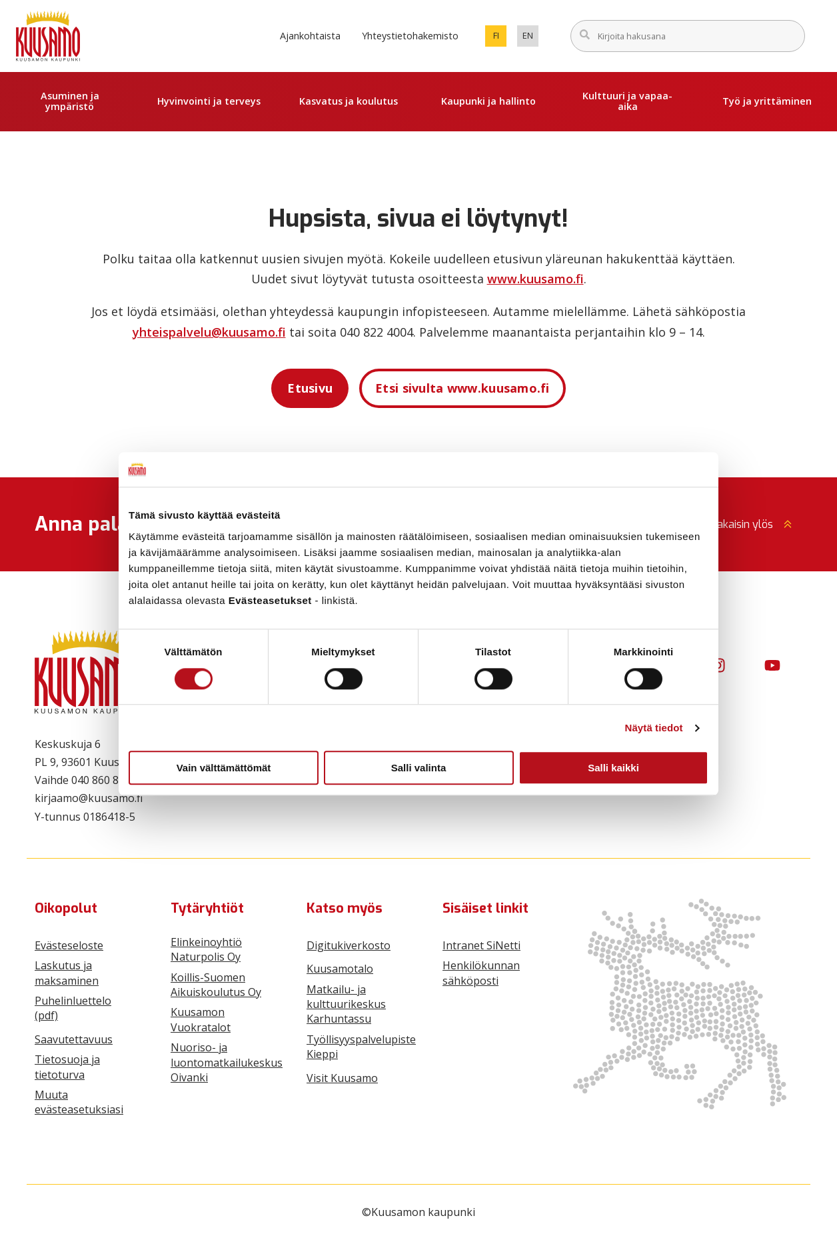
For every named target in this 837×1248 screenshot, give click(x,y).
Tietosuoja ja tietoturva (67, 1066)
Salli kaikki (613, 767)
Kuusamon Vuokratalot (201, 1019)
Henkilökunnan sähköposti (481, 972)
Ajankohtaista (310, 35)
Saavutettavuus (74, 1039)
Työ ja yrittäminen (767, 101)
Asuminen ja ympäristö (70, 101)
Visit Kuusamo (342, 1078)
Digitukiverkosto (349, 945)
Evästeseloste (69, 945)
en (530, 38)
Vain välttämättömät (224, 767)
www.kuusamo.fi (535, 279)
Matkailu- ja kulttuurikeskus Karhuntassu (346, 1004)
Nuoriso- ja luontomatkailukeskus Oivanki (227, 1062)
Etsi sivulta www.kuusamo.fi (462, 388)
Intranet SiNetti (481, 945)
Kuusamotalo (340, 968)
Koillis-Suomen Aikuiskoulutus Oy (216, 984)
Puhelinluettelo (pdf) (73, 1008)
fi (500, 38)
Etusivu (310, 388)
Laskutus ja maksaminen (67, 972)
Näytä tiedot (654, 727)
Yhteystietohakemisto (410, 35)
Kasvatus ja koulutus (348, 101)
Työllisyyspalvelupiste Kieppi (361, 1046)
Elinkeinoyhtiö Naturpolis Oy (206, 949)
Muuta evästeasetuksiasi (79, 1102)
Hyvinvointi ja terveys (209, 101)
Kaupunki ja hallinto (488, 101)
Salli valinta (418, 767)
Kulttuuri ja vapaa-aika (627, 101)
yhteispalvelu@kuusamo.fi (209, 332)
